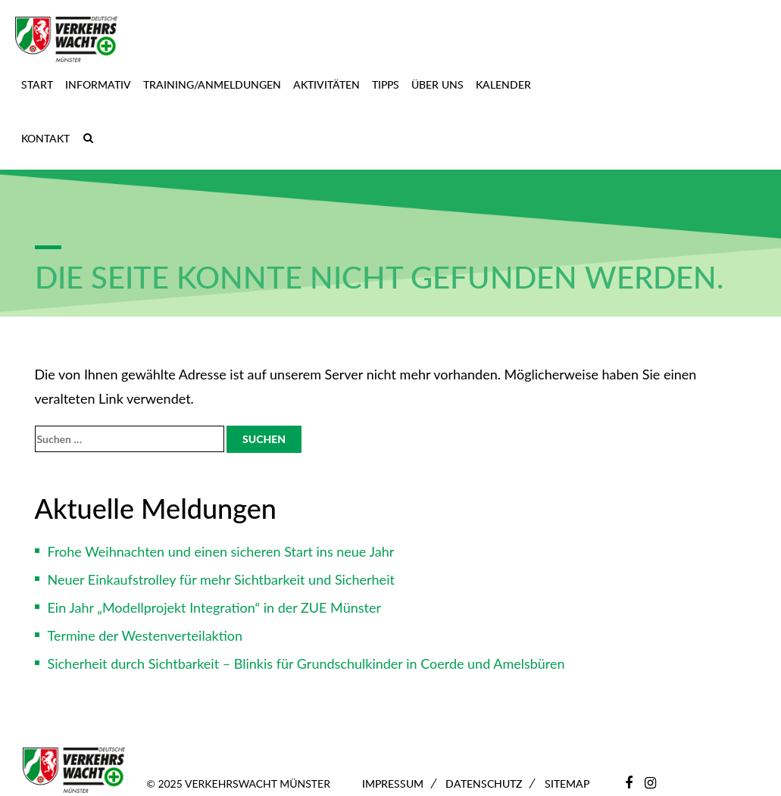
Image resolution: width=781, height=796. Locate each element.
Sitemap (567, 783)
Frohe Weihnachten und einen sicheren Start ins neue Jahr (221, 551)
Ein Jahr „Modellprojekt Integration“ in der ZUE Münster (215, 607)
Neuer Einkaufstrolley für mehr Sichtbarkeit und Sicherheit (221, 579)
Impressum (392, 783)
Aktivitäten (326, 84)
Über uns (437, 84)
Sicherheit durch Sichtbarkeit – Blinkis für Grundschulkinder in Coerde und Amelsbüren (306, 663)
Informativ (98, 84)
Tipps (385, 84)
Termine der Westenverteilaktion (145, 635)
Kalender (503, 84)
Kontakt (45, 138)
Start (37, 84)
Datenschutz (483, 783)
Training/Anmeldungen (212, 84)
